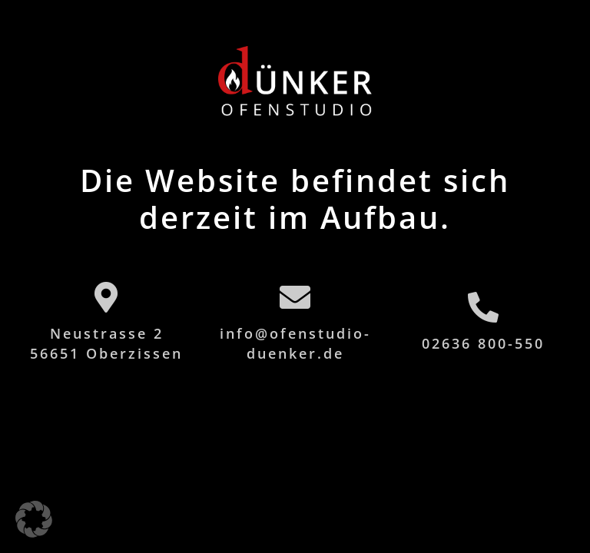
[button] (34, 519)
